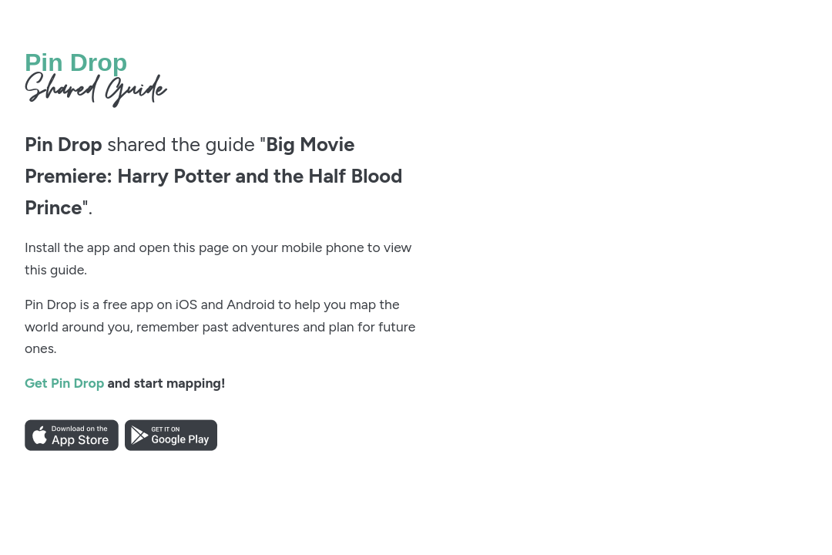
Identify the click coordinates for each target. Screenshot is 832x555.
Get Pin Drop (64, 383)
